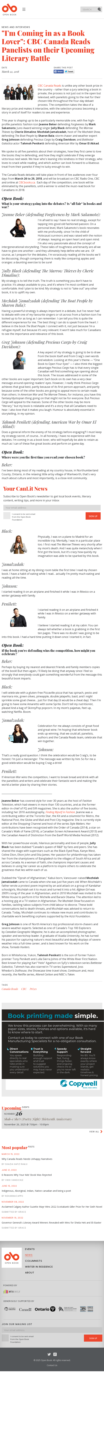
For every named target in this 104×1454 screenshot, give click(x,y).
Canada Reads (10, 989)
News (29, 1255)
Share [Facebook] (59, 71)
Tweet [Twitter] (69, 71)
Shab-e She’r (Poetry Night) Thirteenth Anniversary (38, 1119)
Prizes (33, 989)
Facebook (55, 1354)
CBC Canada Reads (49, 85)
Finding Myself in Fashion (60, 812)
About (29, 1272)
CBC (24, 989)
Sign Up (93, 516)
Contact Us (52, 1365)
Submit (99, 9)
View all (94, 1131)
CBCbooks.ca (27, 182)
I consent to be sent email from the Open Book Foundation (23, 517)
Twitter (49, 1354)
